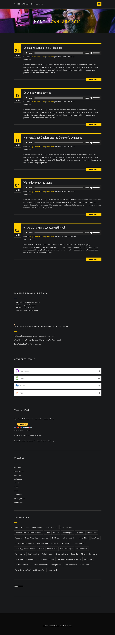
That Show (17, 495)
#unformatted (19, 471)
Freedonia (18, 538)
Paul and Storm (82, 548)
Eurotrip (17, 487)
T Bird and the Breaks (89, 554)
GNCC (16, 491)
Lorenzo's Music (78, 543)
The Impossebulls (21, 565)
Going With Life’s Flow (22, 344)
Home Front (45, 538)
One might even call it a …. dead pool (43, 47)
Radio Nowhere (47, 554)
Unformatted (18, 502)
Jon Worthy (95, 538)
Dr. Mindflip (80, 532)
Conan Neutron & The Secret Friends (28, 532)
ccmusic (16, 483)
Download (50, 57)
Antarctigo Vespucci (22, 527)
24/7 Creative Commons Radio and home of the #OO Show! (41, 326)
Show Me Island (62, 554)
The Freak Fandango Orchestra (69, 559)
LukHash (41, 548)
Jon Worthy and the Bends (24, 543)
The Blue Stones (32, 559)
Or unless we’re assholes (37, 92)
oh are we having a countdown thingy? (44, 227)
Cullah (47, 532)
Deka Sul (56, 532)
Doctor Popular (67, 532)
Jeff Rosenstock (68, 538)
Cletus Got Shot (66, 527)
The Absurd (19, 559)
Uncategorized (19, 498)
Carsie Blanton (37, 527)
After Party (18, 475)
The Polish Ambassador (39, 565)
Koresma (54, 543)
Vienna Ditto (84, 565)
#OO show (17, 467)
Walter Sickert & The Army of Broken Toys (30, 570)
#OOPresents (30, 307)
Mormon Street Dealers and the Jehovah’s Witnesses (52, 137)
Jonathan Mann (83, 538)
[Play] (26, 53)
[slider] (59, 53)
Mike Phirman (52, 548)
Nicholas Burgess (66, 548)
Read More (93, 79)
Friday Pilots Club (31, 538)
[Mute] (91, 53)
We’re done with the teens (37, 182)
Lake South (65, 543)
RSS (33, 59)
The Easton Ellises (48, 559)
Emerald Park (92, 532)
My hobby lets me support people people (29, 336)
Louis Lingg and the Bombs (25, 548)
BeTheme (68, 626)
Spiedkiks (74, 554)
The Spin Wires (56, 565)
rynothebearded (30, 305)
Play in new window (37, 57)
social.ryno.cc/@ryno (32, 302)
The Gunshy (88, 559)
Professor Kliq (33, 554)
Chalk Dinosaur (52, 527)
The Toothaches (71, 565)
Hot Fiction (56, 538)
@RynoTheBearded (31, 310)
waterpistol (52, 570)
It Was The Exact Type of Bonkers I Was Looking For (32, 340)
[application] (62, 53)
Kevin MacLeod (42, 543)
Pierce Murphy (20, 554)
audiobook (18, 479)
